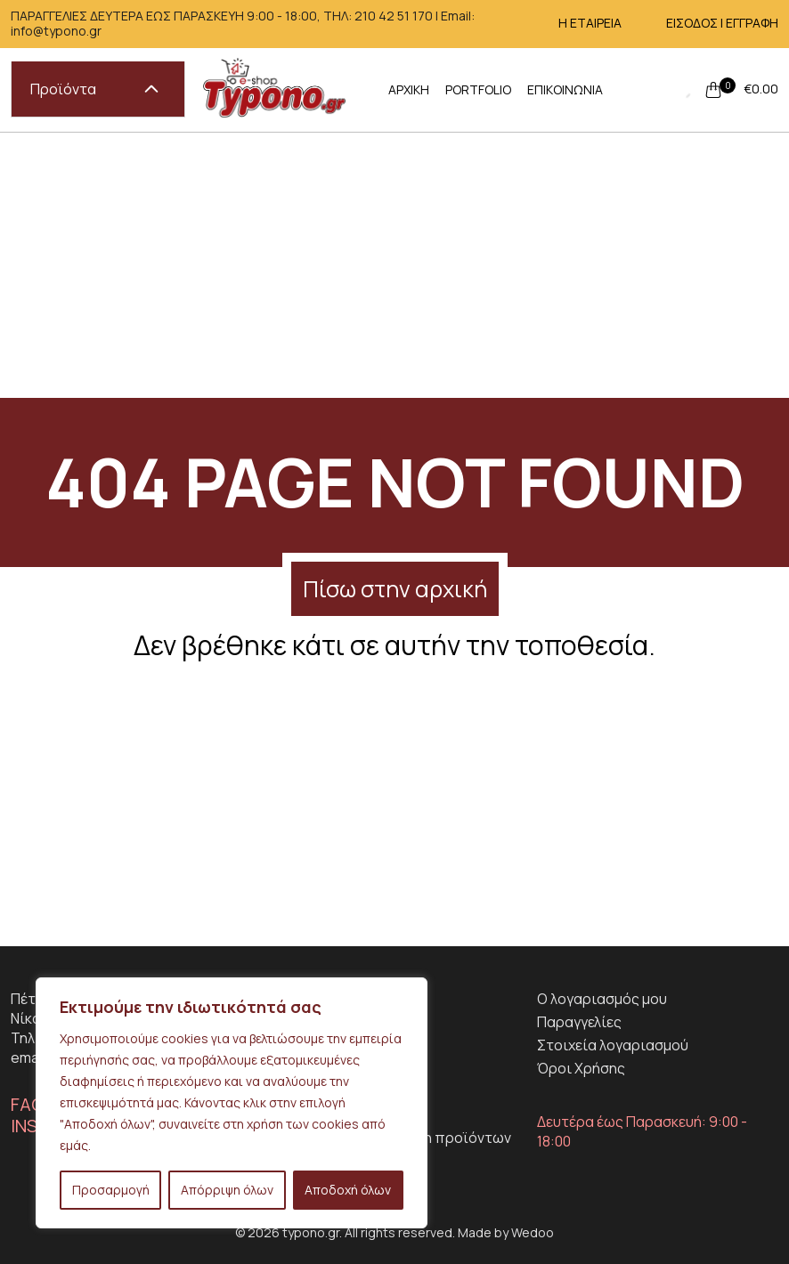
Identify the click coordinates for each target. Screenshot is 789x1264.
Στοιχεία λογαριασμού (612, 1045)
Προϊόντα (94, 89)
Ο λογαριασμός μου (602, 999)
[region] (231, 1102)
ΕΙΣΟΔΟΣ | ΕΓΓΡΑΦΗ (722, 22)
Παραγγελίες (579, 1022)
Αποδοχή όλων (348, 1189)
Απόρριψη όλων (227, 1189)
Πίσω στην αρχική (395, 588)
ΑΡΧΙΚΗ (408, 89)
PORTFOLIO (478, 89)
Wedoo (532, 1232)
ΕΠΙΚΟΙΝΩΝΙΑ (565, 89)
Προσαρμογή (111, 1189)
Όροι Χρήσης (581, 1068)
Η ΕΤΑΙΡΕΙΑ (590, 22)
